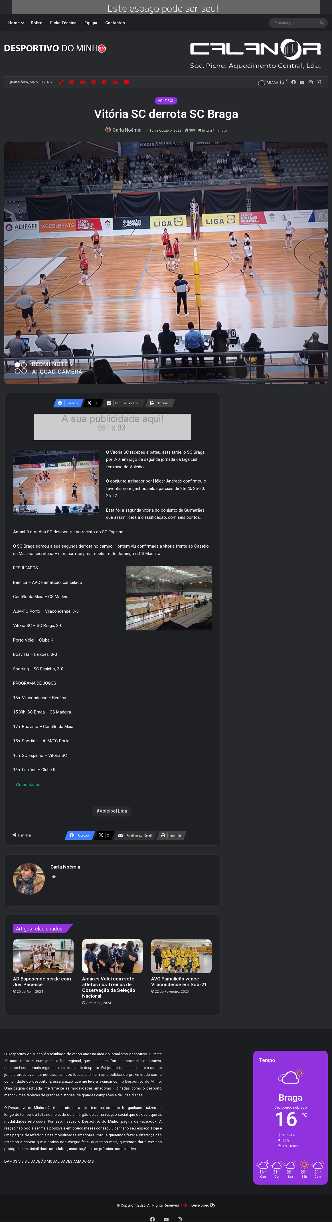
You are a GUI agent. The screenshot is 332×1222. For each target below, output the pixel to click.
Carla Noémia (128, 130)
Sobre (36, 23)
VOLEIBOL (166, 101)
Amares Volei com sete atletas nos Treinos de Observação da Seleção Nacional (108, 984)
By (212, 1202)
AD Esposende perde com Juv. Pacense (42, 978)
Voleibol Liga (113, 811)
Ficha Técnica (63, 23)
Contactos (115, 23)
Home (14, 23)
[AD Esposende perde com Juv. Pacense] (43, 953)
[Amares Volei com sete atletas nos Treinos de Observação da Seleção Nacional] (112, 953)
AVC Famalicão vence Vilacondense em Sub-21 (179, 978)
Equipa (90, 23)
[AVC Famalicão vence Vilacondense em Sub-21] (181, 953)
